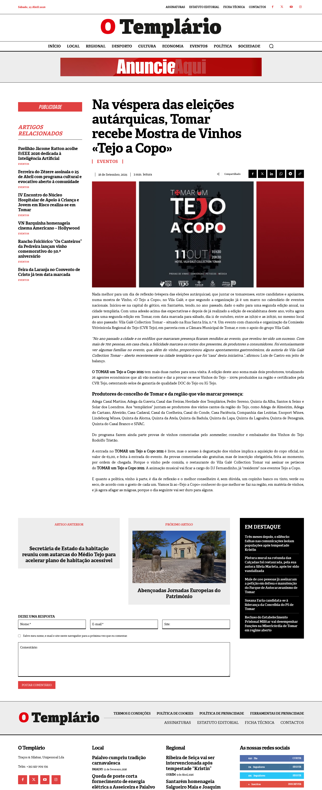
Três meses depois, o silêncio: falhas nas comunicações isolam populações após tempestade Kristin (269, 543)
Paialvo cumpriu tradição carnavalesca (119, 760)
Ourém (171, 774)
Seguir (297, 766)
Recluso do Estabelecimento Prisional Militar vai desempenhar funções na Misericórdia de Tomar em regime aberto (271, 623)
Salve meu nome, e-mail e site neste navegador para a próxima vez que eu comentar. (75, 636)
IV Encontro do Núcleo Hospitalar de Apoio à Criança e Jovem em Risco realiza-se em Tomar (48, 203)
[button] (271, 46)
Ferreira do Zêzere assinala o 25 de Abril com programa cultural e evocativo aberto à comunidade (50, 177)
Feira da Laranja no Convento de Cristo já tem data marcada (49, 273)
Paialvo (97, 769)
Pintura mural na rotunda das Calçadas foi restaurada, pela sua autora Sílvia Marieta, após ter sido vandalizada (272, 564)
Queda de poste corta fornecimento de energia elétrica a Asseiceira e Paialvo (123, 781)
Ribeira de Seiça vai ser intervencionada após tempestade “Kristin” (190, 763)
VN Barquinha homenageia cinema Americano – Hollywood (49, 226)
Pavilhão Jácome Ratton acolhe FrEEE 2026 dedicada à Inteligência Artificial (48, 154)
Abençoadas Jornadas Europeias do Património (179, 594)
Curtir (296, 758)
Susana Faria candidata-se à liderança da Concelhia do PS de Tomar (269, 604)
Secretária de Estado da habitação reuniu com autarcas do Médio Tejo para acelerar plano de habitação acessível (69, 554)
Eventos (23, 165)
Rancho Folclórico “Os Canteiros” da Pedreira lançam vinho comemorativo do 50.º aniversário (50, 250)
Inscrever (294, 784)
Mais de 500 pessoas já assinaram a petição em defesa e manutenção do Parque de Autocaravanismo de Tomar (271, 585)
